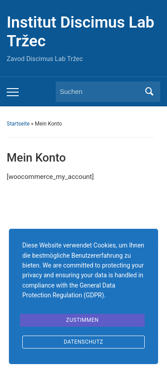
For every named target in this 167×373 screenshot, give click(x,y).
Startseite (18, 124)
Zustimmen (82, 320)
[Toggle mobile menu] (13, 92)
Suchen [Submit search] (149, 92)
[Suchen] (100, 91)
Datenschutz (83, 342)
